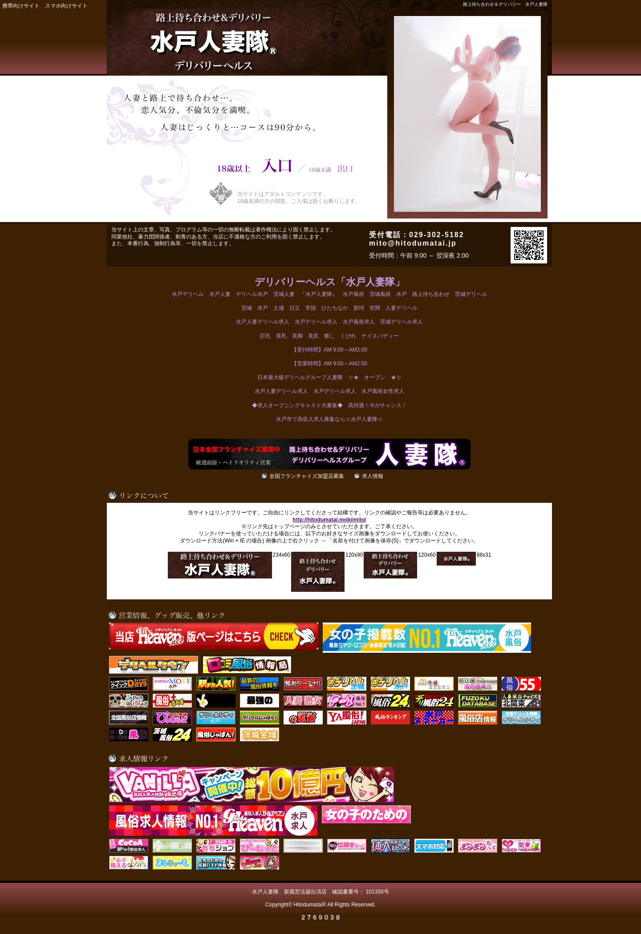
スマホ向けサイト (66, 6)
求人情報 (372, 476)
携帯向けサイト (21, 6)
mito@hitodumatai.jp (413, 243)
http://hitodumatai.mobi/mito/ (329, 520)
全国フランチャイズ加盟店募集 (306, 476)
